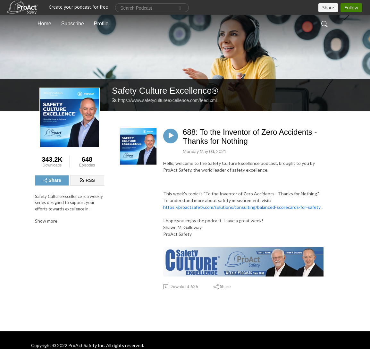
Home (44, 23)
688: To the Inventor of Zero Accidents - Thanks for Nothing (250, 137)
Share (52, 180)
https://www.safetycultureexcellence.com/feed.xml (164, 100)
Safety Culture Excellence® (165, 91)
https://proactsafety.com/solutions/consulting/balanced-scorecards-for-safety (242, 207)
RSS (87, 180)
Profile (101, 23)
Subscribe (72, 23)
